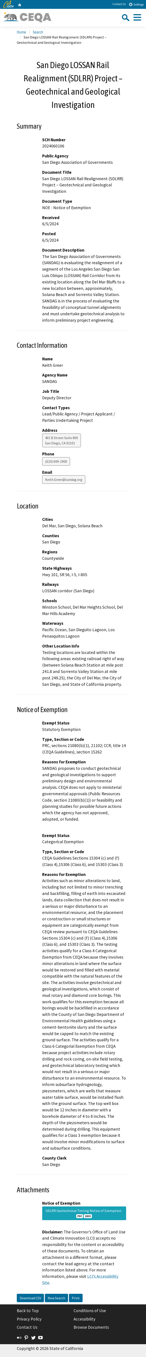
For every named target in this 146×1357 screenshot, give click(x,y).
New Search (56, 1298)
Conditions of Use (90, 1310)
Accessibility (84, 1319)
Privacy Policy (29, 1319)
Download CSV (30, 1298)
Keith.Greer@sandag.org (63, 479)
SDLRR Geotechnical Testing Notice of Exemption (84, 1213)
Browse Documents (91, 1327)
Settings (136, 4)
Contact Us (119, 4)
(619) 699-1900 (56, 461)
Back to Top (28, 1310)
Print (76, 1298)
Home (21, 32)
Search (38, 32)
